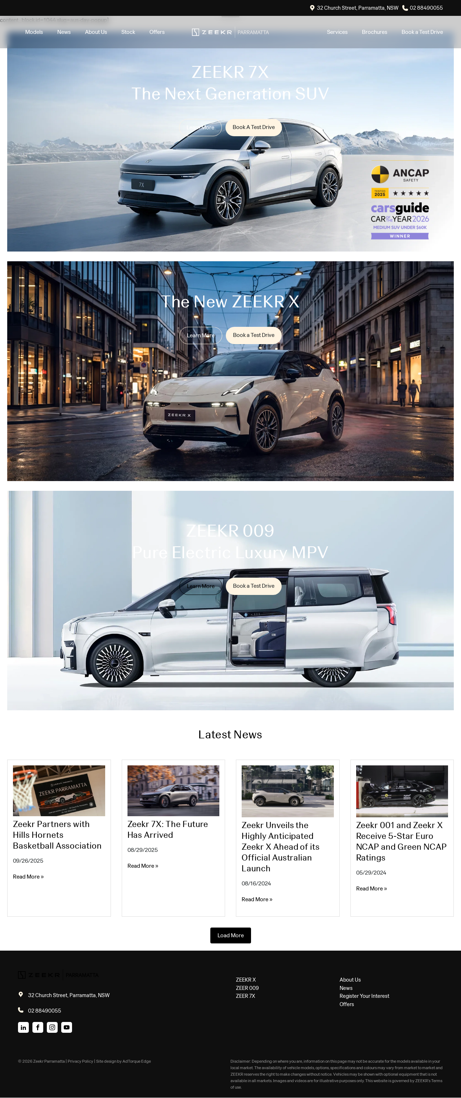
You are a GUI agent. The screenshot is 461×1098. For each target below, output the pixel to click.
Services (337, 31)
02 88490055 (426, 8)
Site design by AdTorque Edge (123, 1061)
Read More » (28, 876)
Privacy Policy (80, 1061)
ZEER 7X (245, 996)
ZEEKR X (246, 980)
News (64, 31)
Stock (128, 31)
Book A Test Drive (254, 127)
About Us (96, 31)
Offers (157, 31)
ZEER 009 (247, 988)
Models (34, 31)
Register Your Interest (364, 996)
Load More (231, 935)
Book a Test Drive (422, 31)
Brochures (374, 31)
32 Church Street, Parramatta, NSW (358, 8)
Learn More (200, 127)
